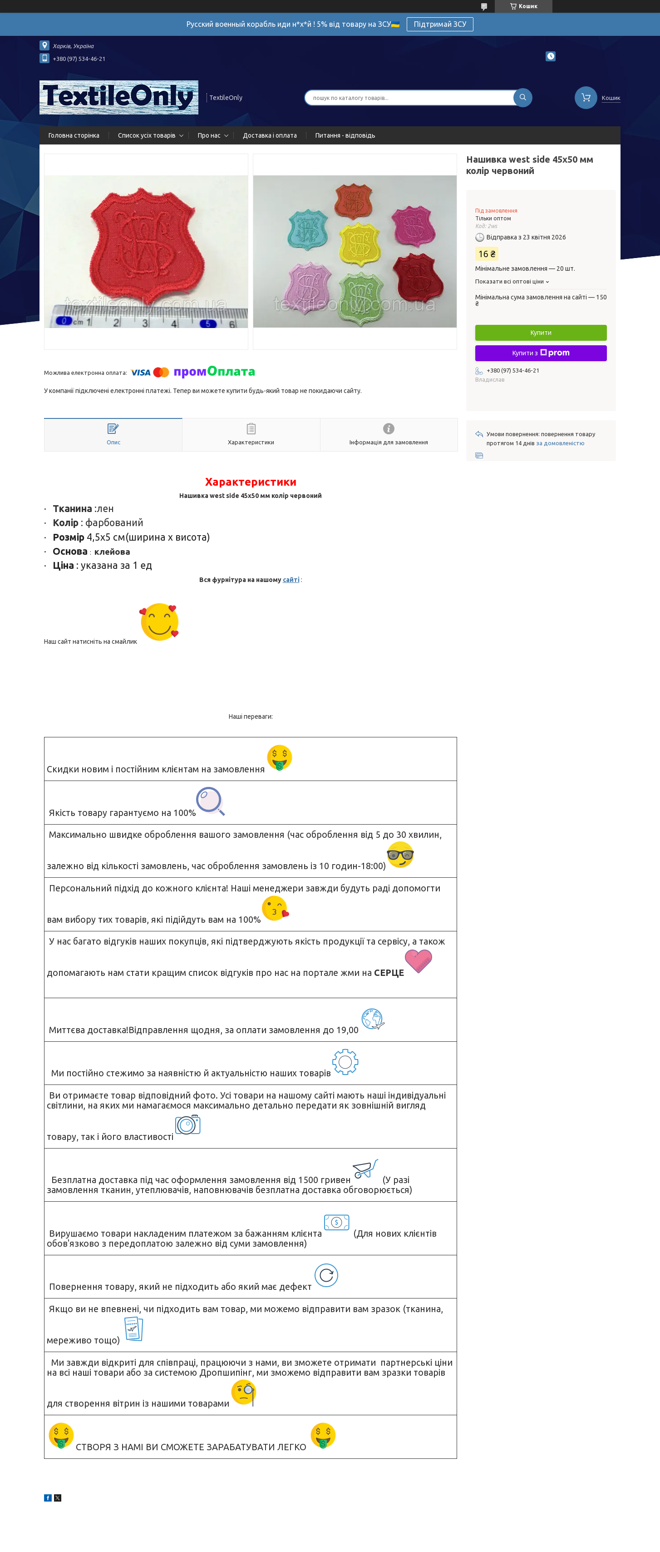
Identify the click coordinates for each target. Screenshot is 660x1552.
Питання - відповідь (345, 135)
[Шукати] (522, 97)
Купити (541, 332)
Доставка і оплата (270, 135)
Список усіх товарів (147, 135)
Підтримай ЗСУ (440, 24)
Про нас (209, 135)
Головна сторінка (74, 135)
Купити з (541, 353)
